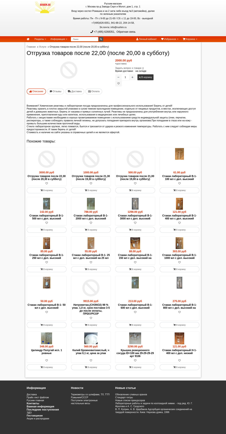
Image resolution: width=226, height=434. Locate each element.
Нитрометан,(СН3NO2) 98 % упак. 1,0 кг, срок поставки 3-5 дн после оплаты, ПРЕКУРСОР (91, 309)
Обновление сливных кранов (131, 394)
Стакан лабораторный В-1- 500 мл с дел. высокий (46, 217)
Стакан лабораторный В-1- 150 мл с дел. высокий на (135, 256)
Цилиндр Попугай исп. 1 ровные (46, 352)
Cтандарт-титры (124, 397)
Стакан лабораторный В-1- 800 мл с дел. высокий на (179, 306)
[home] (28, 39)
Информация (58, 39)
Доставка (32, 394)
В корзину (145, 77)
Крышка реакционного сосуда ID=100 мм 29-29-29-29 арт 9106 (135, 353)
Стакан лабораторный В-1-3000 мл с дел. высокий (135, 217)
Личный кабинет (146, 39)
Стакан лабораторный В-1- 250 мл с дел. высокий (46, 256)
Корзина (190, 39)
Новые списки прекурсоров (130, 400)
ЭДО (29, 413)
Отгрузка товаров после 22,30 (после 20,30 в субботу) (47, 178)
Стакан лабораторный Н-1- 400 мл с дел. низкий (179, 352)
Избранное (169, 39)
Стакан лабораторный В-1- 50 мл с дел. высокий (47, 306)
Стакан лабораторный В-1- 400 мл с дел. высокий (179, 217)
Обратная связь (126, 31)
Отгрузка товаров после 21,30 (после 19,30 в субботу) (91, 178)
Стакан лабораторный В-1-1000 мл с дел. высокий (179, 256)
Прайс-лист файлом (38, 397)
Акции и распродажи (38, 418)
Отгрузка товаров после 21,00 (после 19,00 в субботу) (135, 178)
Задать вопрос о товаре (128, 68)
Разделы (40, 39)
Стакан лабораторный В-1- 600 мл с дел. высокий (135, 306)
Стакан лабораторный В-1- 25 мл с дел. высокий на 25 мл (91, 256)
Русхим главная (35, 400)
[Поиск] (84, 39)
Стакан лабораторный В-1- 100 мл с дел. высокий (179, 178)
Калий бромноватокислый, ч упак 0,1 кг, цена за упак (90, 352)
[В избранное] (118, 83)
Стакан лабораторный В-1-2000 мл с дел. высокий (91, 217)
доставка (122, 63)
